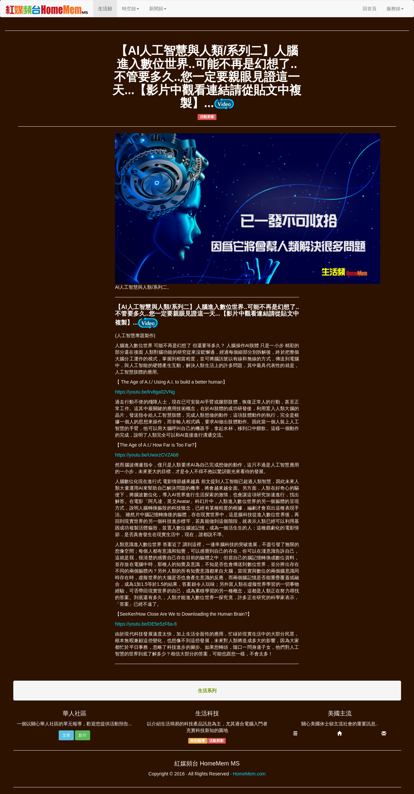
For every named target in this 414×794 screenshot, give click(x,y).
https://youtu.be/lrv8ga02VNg (145, 392)
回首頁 (370, 8)
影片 (83, 735)
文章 (66, 735)
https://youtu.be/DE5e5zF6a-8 (146, 624)
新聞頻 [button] (157, 8)
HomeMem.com (249, 773)
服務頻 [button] (395, 8)
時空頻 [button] (130, 8)
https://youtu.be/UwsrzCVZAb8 (146, 455)
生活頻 (107, 8)
